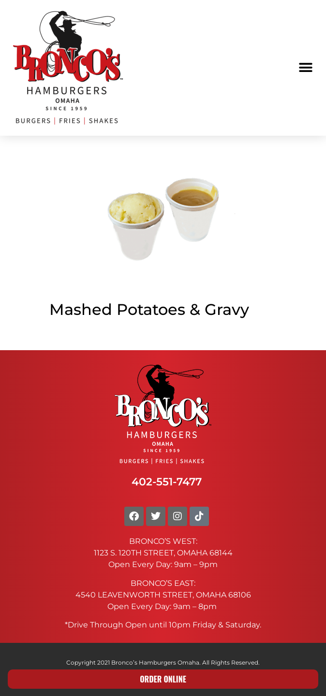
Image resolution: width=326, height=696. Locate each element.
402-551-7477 (167, 481)
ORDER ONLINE (163, 679)
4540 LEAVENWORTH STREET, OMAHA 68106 (163, 594)
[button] (305, 68)
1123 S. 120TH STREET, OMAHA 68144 (163, 552)
